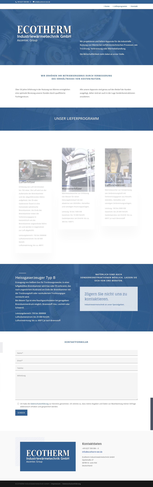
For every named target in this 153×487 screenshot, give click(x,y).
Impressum (55, 484)
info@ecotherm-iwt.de (92, 452)
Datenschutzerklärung (40, 404)
